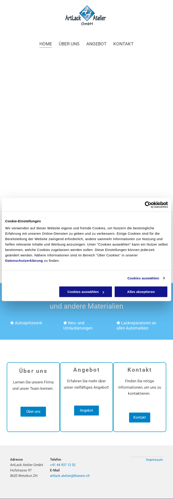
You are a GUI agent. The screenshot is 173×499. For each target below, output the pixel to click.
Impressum (154, 460)
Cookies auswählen (143, 278)
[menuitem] (45, 44)
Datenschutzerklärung (24, 260)
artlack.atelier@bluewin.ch (70, 476)
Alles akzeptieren (141, 292)
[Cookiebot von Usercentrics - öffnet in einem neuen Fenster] (148, 204)
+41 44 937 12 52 (62, 465)
